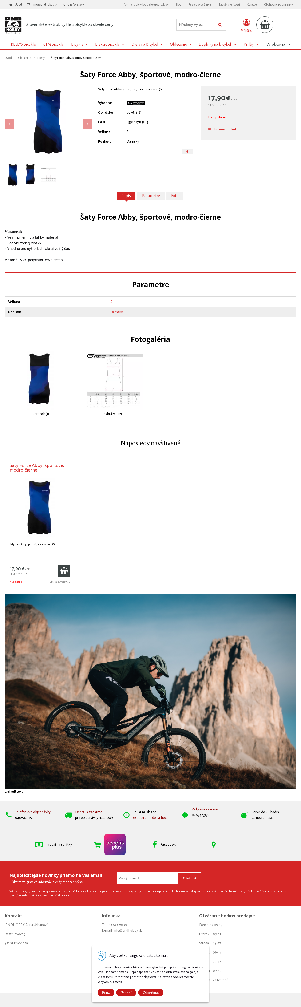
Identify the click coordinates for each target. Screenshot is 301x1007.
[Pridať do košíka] (64, 571)
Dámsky (116, 312)
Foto (174, 196)
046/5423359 (75, 4)
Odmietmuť (151, 992)
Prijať (106, 992)
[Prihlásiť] (246, 25)
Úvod (18, 4)
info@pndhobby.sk (45, 4)
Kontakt (252, 4)
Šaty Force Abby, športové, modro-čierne (37, 467)
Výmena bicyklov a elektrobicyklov (146, 4)
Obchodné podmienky (278, 4)
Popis (126, 196)
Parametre (151, 196)
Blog (179, 4)
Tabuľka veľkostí (229, 4)
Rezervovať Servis (200, 4)
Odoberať (189, 878)
